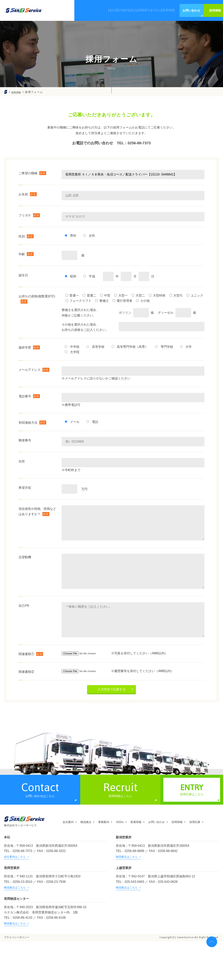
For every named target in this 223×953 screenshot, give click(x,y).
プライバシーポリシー (16, 949)
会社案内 (69, 833)
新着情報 (143, 833)
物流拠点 (88, 833)
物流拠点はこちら (127, 868)
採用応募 (208, 833)
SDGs (125, 833)
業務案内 (108, 833)
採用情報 (188, 833)
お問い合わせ (165, 833)
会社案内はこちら (15, 868)
